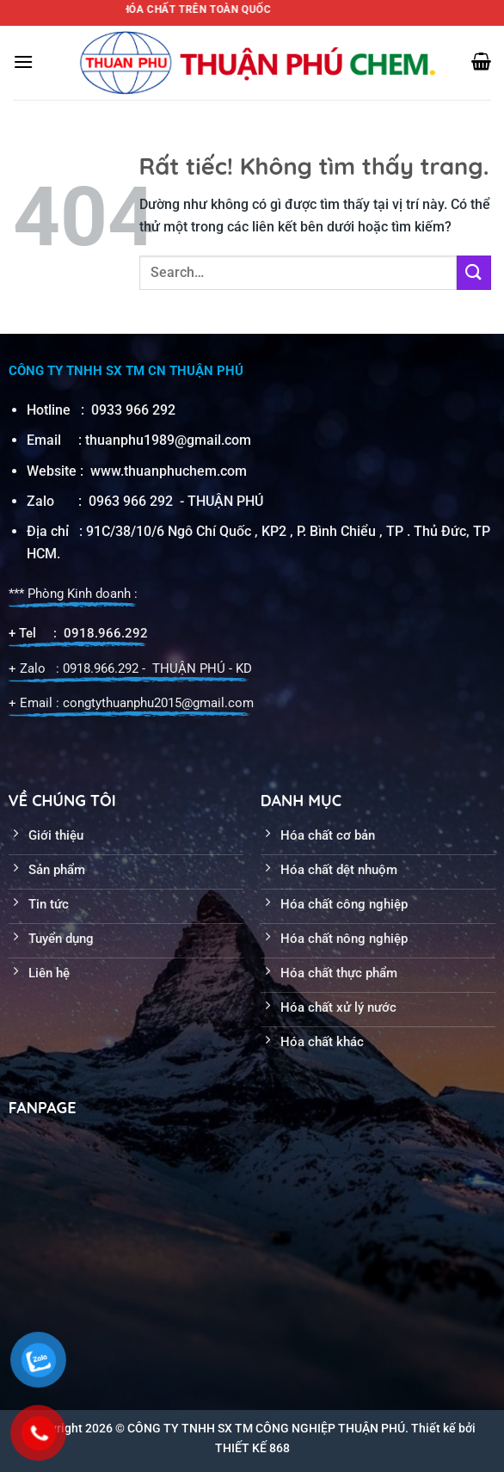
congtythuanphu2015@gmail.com (158, 703)
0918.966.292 (106, 633)
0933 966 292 (133, 410)
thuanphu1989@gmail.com (168, 440)
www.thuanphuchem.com (170, 471)
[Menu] (23, 61)
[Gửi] (474, 272)
